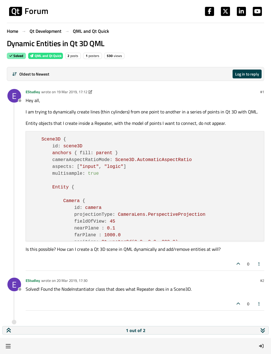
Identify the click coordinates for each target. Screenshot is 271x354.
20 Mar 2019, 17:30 (72, 280)
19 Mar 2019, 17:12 (72, 92)
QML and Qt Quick (45, 55)
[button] (8, 346)
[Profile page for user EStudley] (14, 96)
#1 (262, 92)
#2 (262, 280)
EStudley (33, 92)
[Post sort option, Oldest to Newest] (30, 74)
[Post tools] (259, 263)
